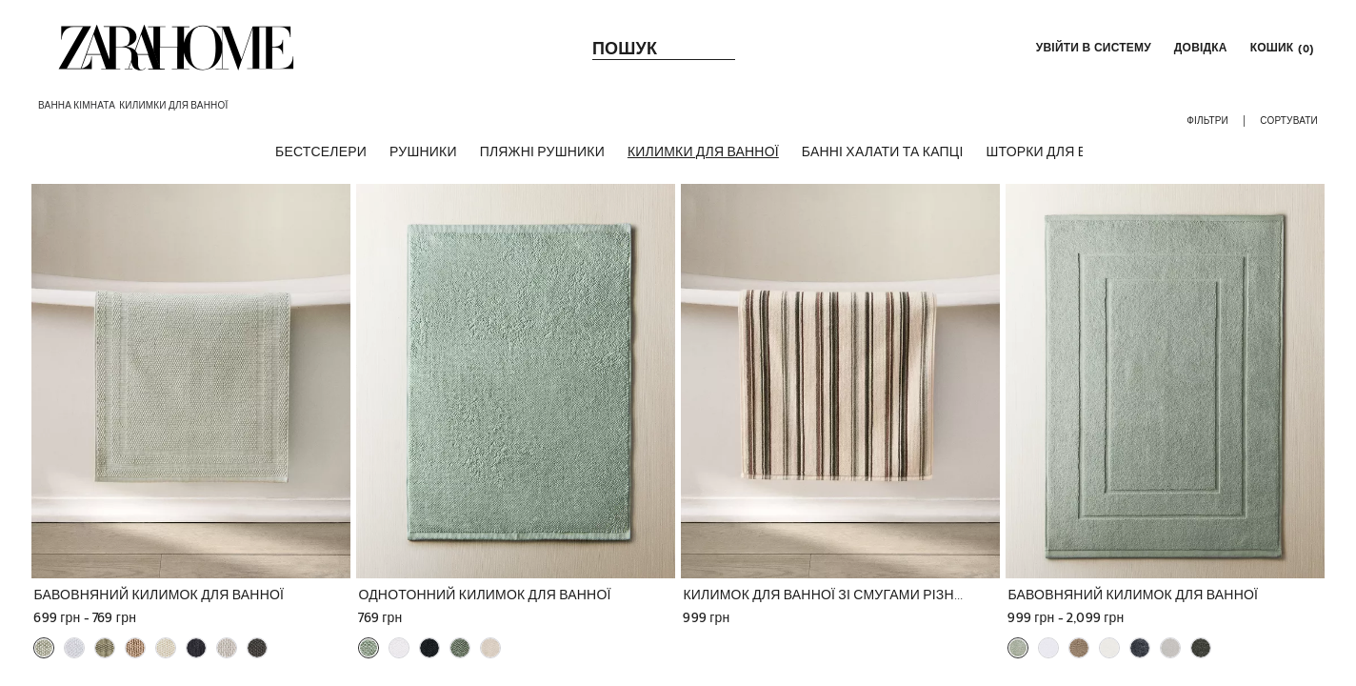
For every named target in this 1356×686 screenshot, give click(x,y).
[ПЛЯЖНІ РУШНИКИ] (542, 151)
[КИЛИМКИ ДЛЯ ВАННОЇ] (703, 151)
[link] (176, 48)
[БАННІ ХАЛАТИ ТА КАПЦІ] (883, 151)
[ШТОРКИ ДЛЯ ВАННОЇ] (1057, 151)
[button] (1091, 47)
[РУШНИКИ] (423, 151)
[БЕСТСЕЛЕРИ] (321, 151)
